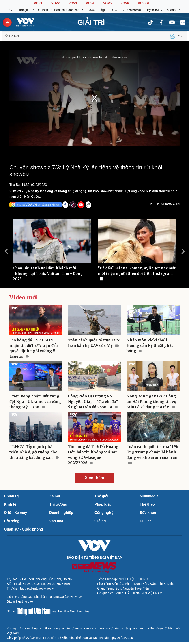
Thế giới (101, 496)
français (24, 10)
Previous (6, 251)
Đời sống (11, 521)
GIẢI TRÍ (91, 22)
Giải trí (100, 521)
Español (170, 10)
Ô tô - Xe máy (15, 513)
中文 (10, 10)
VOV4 (90, 3)
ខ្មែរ (103, 10)
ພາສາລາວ (134, 10)
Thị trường (58, 504)
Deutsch (42, 10)
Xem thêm (94, 478)
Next (183, 251)
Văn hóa (56, 521)
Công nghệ (103, 513)
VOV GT (144, 3)
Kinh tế (10, 504)
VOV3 (73, 3)
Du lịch (146, 521)
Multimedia (149, 496)
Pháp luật (102, 504)
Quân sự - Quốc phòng (23, 529)
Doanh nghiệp (61, 513)
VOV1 (38, 3)
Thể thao (147, 504)
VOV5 (107, 3)
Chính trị (11, 496)
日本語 (90, 10)
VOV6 (124, 3)
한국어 (116, 10)
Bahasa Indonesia (66, 10)
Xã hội (54, 496)
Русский (153, 10)
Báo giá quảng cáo (20, 601)
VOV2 (55, 3)
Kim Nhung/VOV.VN (165, 203)
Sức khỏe (148, 513)
